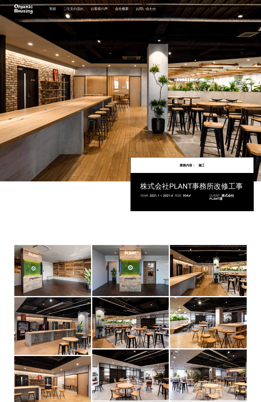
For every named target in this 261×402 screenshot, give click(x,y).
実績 (52, 8)
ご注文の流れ (73, 8)
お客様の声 (99, 8)
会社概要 (122, 8)
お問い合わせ (146, 8)
